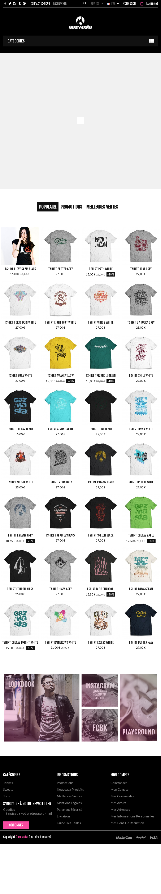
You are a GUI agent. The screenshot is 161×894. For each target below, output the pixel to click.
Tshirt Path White (101, 269)
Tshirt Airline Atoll (60, 429)
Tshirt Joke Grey (141, 269)
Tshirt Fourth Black (20, 589)
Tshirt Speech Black (100, 535)
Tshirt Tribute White (141, 482)
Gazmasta (22, 886)
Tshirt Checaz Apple (141, 535)
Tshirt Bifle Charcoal (100, 589)
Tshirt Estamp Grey (20, 535)
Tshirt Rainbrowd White (60, 642)
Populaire (47, 207)
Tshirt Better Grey (60, 269)
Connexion (129, 3)
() (151, 4)
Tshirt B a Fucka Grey (141, 322)
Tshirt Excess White (101, 642)
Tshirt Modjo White (20, 482)
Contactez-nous (40, 3)
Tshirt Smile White (141, 375)
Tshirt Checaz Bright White (20, 642)
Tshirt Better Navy (141, 642)
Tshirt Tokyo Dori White (20, 322)
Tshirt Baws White (141, 429)
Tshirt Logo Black (100, 429)
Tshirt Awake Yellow (60, 375)
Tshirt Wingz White (100, 322)
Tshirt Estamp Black (101, 482)
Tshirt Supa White (20, 375)
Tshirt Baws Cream (141, 589)
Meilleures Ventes (102, 207)
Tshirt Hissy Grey (60, 589)
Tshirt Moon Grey (60, 482)
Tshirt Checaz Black (20, 429)
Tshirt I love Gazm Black (20, 269)
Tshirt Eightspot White (60, 322)
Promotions (71, 207)
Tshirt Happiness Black (60, 535)
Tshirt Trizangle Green (101, 375)
